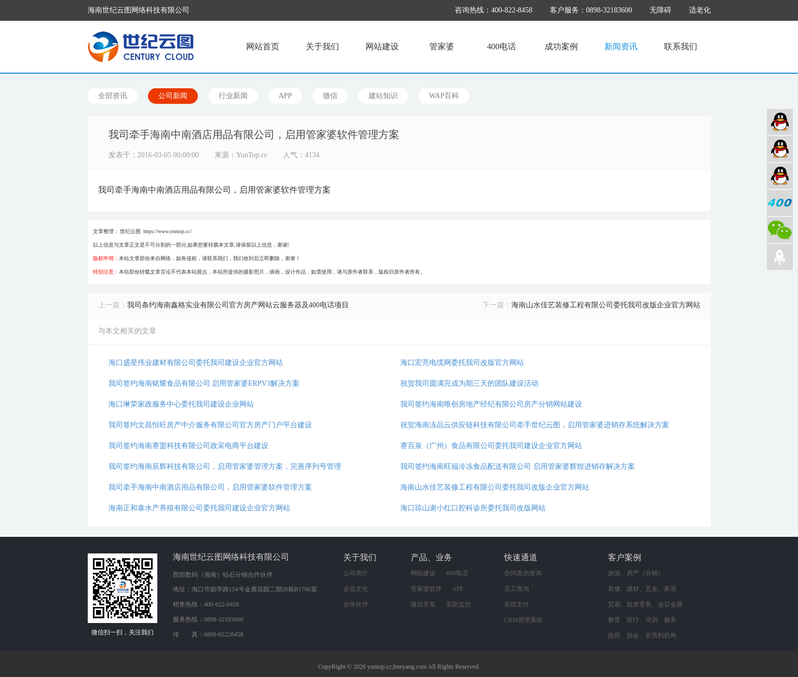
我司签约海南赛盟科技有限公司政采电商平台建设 (188, 446)
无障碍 (660, 10)
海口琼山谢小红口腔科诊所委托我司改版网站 (473, 508)
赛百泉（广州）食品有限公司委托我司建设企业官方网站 (491, 446)
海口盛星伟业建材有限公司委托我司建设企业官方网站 (196, 363)
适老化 (700, 10)
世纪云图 (130, 231)
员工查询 (516, 588)
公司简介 (355, 573)
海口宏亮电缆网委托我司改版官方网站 (462, 363)
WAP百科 (444, 96)
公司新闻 (172, 96)
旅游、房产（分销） (636, 573)
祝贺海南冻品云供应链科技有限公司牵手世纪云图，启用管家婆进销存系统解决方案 (534, 425)
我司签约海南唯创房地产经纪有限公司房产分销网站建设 (491, 404)
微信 (330, 96)
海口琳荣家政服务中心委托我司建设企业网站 (181, 404)
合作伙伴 (355, 604)
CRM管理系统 (523, 620)
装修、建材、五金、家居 (642, 588)
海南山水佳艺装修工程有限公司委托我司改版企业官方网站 (605, 305)
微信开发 (423, 604)
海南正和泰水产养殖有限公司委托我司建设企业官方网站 (199, 508)
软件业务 (780, 149)
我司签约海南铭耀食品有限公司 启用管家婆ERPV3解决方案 (204, 383)
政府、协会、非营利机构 (642, 635)
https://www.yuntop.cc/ (167, 231)
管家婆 (441, 46)
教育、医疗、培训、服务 (642, 620)
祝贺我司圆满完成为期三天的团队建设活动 (469, 383)
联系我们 (680, 46)
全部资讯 (112, 96)
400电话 (501, 46)
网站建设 (382, 46)
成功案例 (561, 46)
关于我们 (322, 46)
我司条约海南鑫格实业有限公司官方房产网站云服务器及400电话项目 (238, 305)
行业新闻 (233, 96)
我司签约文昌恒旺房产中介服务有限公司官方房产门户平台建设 (210, 425)
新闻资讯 (621, 46)
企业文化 (355, 588)
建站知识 (383, 96)
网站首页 (262, 46)
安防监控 (458, 604)
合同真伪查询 (523, 573)
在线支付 (516, 604)
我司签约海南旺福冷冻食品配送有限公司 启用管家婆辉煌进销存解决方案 (517, 466)
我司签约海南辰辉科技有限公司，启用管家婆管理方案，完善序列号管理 (225, 466)
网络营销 (780, 176)
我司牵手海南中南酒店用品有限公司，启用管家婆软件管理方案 (210, 487)
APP (285, 96)
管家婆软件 (426, 588)
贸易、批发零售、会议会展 (645, 604)
